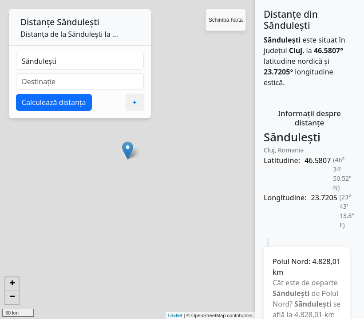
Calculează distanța (54, 102)
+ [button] (12, 284)
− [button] (12, 297)
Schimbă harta (226, 20)
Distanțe (37, 22)
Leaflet (175, 315)
